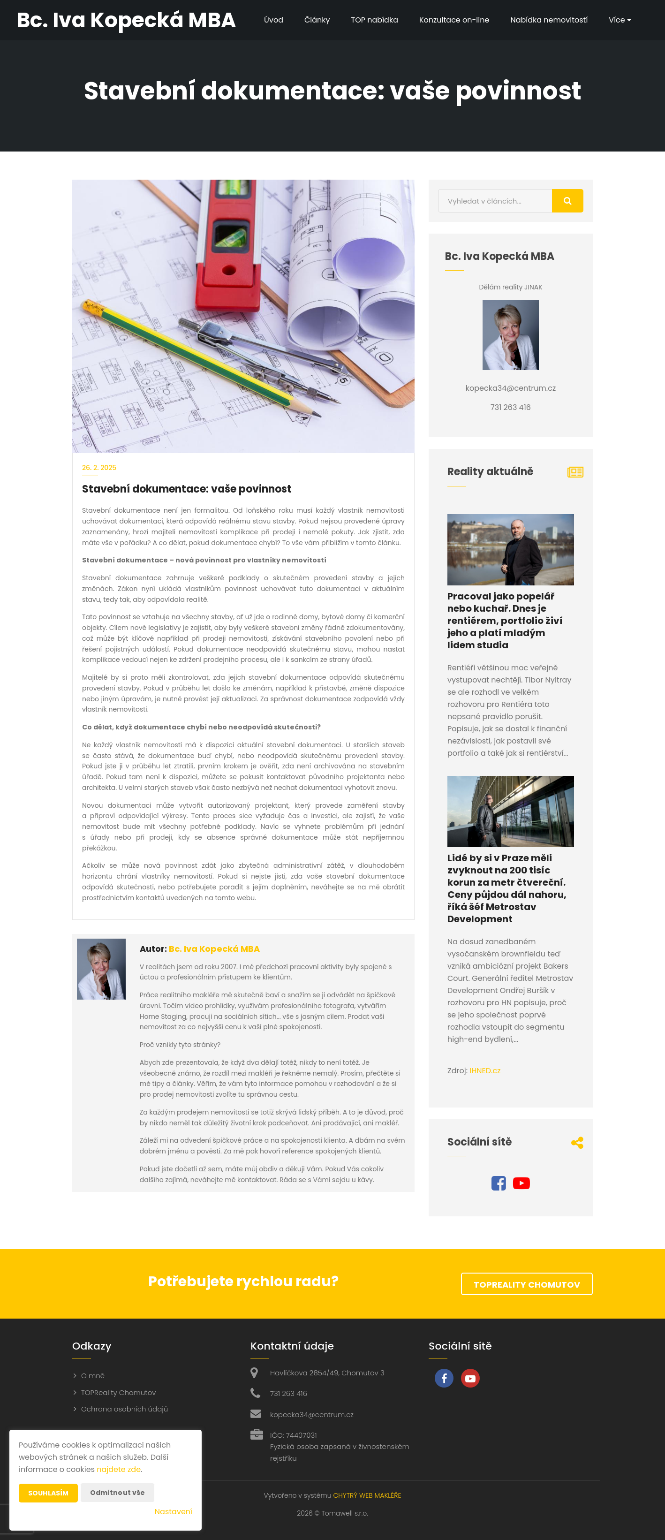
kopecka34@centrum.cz (312, 1414)
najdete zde (119, 1469)
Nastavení (173, 1511)
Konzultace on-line (454, 20)
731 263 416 (288, 1393)
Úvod (273, 20)
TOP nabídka (374, 20)
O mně (93, 1376)
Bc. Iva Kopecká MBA (214, 949)
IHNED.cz (484, 1070)
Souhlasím (48, 1493)
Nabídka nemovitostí (549, 20)
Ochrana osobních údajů (124, 1409)
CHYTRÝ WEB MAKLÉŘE (367, 1495)
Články (317, 20)
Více (620, 20)
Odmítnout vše (117, 1492)
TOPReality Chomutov (527, 1284)
